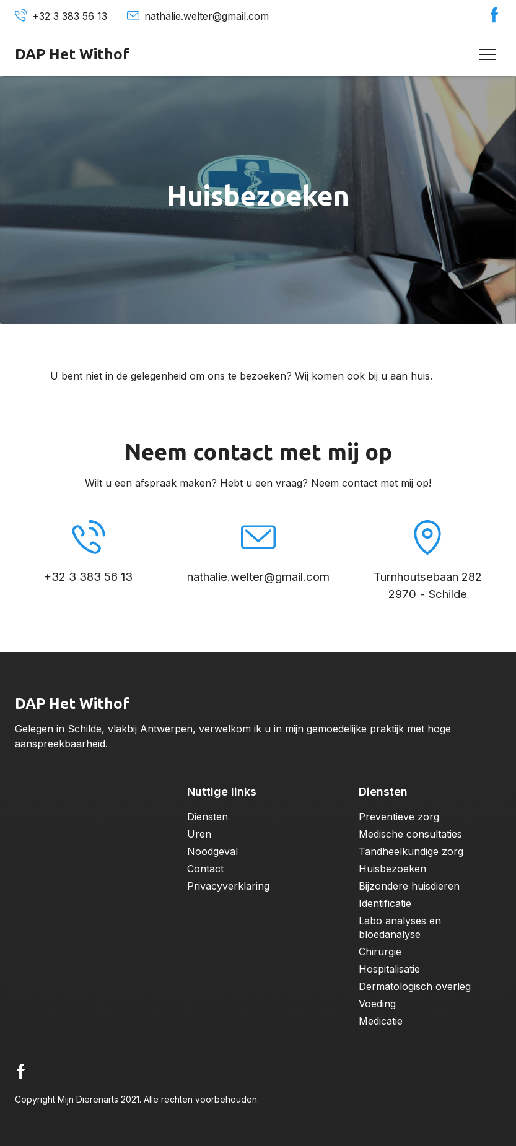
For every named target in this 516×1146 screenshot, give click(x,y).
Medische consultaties (410, 834)
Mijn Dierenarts (88, 1099)
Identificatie (385, 903)
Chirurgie (380, 951)
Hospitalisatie (389, 969)
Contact (205, 868)
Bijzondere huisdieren (409, 886)
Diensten (207, 816)
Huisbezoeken (392, 868)
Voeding (377, 1003)
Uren (199, 834)
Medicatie (381, 1021)
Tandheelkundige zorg (411, 851)
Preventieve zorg (399, 816)
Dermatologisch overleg (415, 986)
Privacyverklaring (228, 886)
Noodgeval (212, 851)
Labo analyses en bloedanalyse (400, 927)
